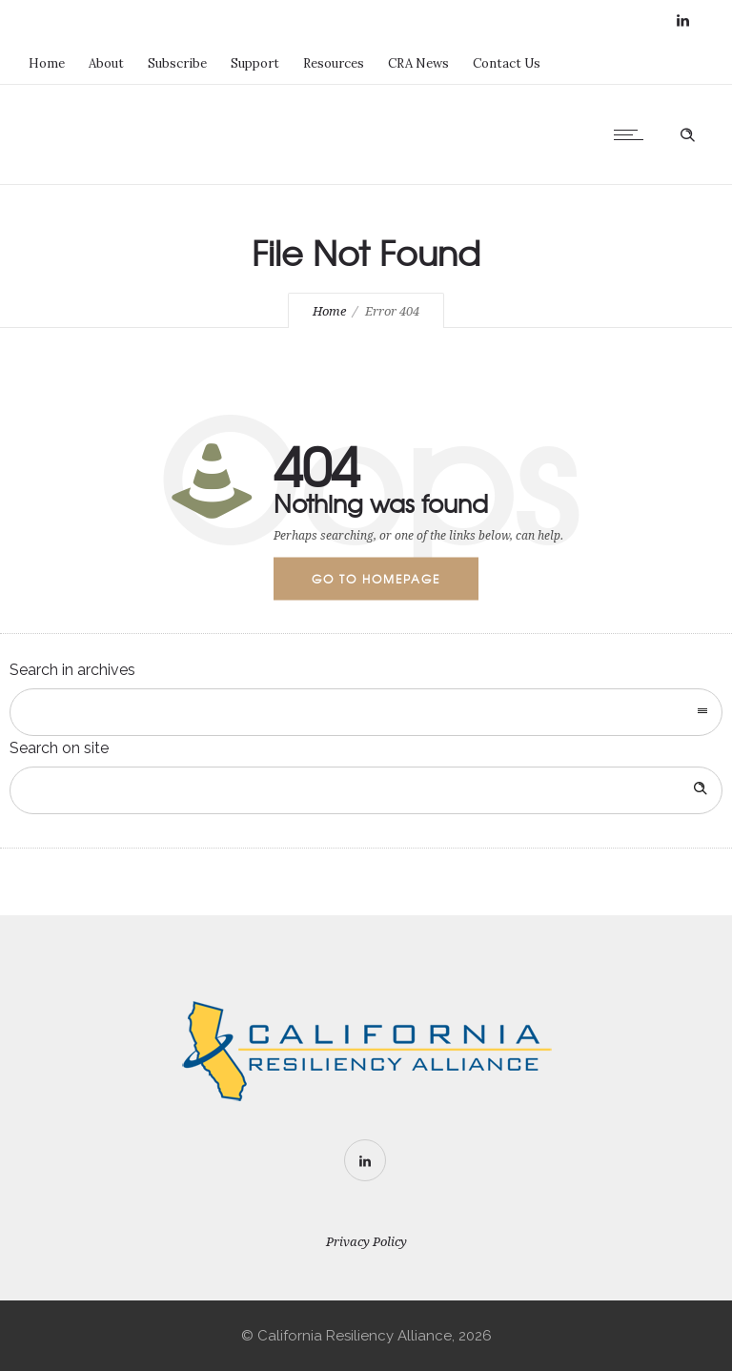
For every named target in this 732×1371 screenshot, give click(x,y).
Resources (333, 63)
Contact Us (506, 63)
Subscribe (177, 63)
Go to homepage (376, 578)
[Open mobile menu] (633, 134)
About (106, 63)
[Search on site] (366, 790)
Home (47, 63)
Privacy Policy (366, 1242)
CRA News (418, 63)
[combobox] (366, 712)
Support (255, 63)
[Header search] (687, 132)
